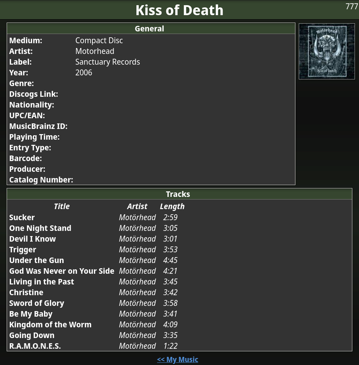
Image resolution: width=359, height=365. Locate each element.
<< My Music (177, 359)
